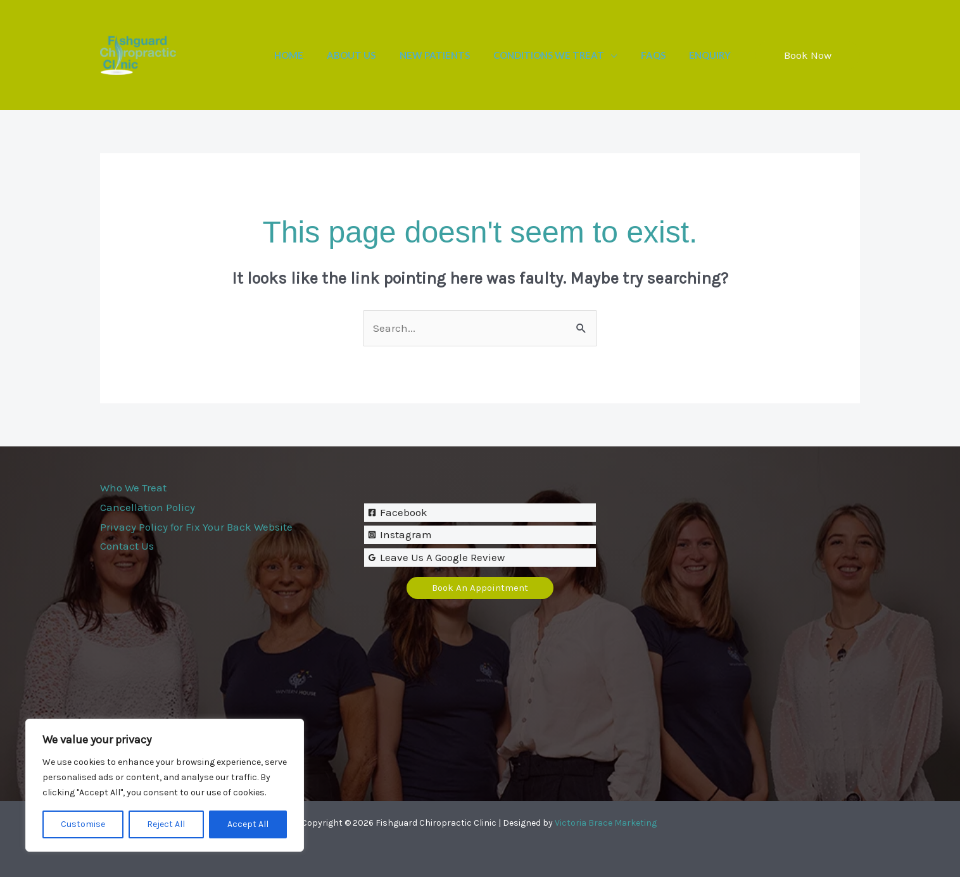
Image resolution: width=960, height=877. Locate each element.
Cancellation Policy (147, 507)
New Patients (451, 55)
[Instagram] (480, 535)
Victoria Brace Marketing (606, 822)
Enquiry (712, 55)
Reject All (166, 824)
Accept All (247, 824)
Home (314, 55)
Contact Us (127, 545)
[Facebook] (480, 512)
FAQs (660, 55)
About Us (372, 55)
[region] (164, 785)
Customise (83, 824)
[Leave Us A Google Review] (480, 557)
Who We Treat (133, 487)
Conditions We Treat (560, 55)
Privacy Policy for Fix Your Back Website (196, 527)
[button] (807, 55)
